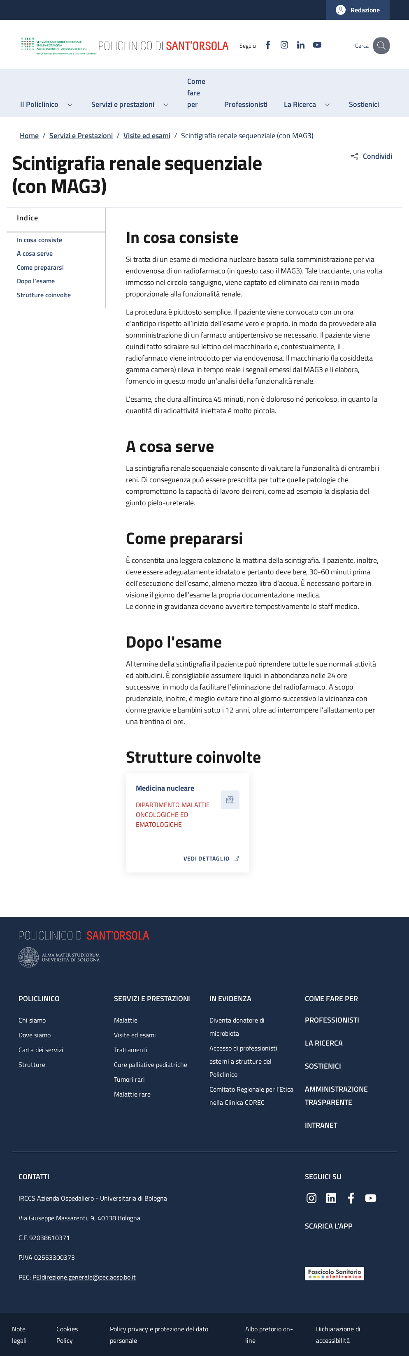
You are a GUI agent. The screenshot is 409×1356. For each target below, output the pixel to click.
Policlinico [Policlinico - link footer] (39, 998)
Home (29, 135)
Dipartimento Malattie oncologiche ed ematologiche (173, 814)
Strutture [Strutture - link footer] (32, 1064)
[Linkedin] (292, 45)
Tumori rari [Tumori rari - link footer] (129, 1079)
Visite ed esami (146, 135)
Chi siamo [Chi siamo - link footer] (32, 1020)
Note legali (19, 1334)
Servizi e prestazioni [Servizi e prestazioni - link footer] (152, 998)
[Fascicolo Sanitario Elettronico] (334, 1272)
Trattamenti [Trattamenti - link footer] (130, 1050)
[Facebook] (259, 45)
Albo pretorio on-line (269, 1334)
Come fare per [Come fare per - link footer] (331, 998)
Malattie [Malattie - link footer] (125, 1020)
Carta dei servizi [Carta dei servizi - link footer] (41, 1050)
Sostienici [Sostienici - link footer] (323, 1065)
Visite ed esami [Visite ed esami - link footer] (135, 1035)
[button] (358, 10)
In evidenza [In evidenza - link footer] (230, 998)
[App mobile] (311, 1246)
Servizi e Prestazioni (81, 135)
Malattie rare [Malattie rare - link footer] (132, 1094)
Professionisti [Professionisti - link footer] (332, 1019)
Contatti (35, 1176)
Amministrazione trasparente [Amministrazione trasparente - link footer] (336, 1095)
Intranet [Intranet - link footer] (321, 1125)
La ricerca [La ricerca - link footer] (324, 1042)
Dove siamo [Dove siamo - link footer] (35, 1035)
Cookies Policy (67, 1334)
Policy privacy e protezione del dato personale (159, 1334)
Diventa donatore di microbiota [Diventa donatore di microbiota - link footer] (237, 1026)
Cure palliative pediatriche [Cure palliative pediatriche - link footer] (150, 1064)
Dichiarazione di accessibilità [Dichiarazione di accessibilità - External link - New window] (338, 1334)
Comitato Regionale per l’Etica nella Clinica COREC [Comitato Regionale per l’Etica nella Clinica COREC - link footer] (251, 1095)
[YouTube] (308, 45)
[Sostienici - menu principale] (364, 104)
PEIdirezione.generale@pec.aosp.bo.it (84, 1277)
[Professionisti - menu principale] (246, 104)
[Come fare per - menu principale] (197, 93)
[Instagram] (275, 45)
